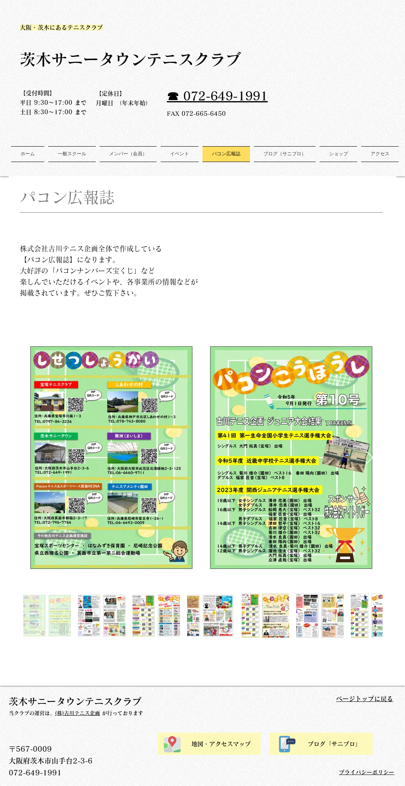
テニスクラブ (201, 59)
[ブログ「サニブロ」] (321, 744)
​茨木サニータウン (83, 59)
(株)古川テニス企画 (77, 713)
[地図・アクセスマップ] (209, 744)
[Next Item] (369, 458)
